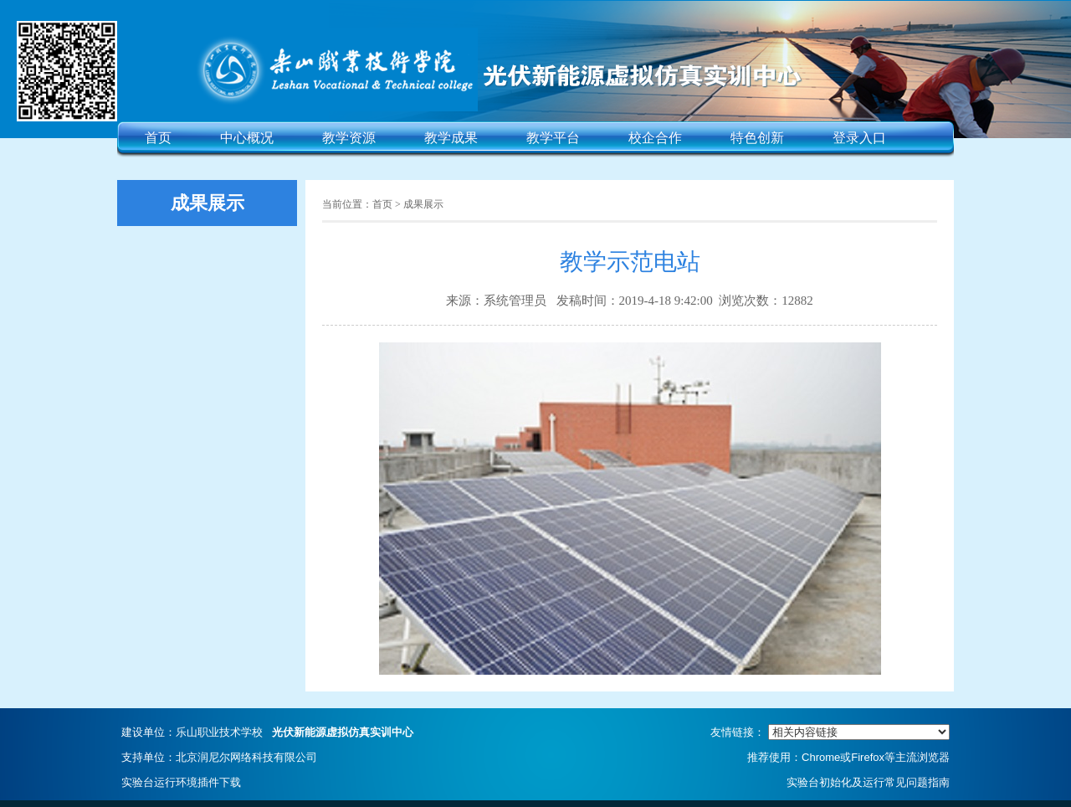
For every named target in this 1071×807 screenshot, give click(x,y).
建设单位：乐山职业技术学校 (267, 732)
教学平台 (553, 138)
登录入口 (859, 138)
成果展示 (423, 204)
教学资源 (349, 138)
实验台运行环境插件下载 (181, 782)
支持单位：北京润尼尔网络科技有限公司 (219, 757)
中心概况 (247, 138)
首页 (158, 138)
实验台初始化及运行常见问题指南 (868, 782)
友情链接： (830, 732)
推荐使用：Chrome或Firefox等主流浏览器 (848, 757)
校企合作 (655, 138)
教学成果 (451, 138)
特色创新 (757, 138)
